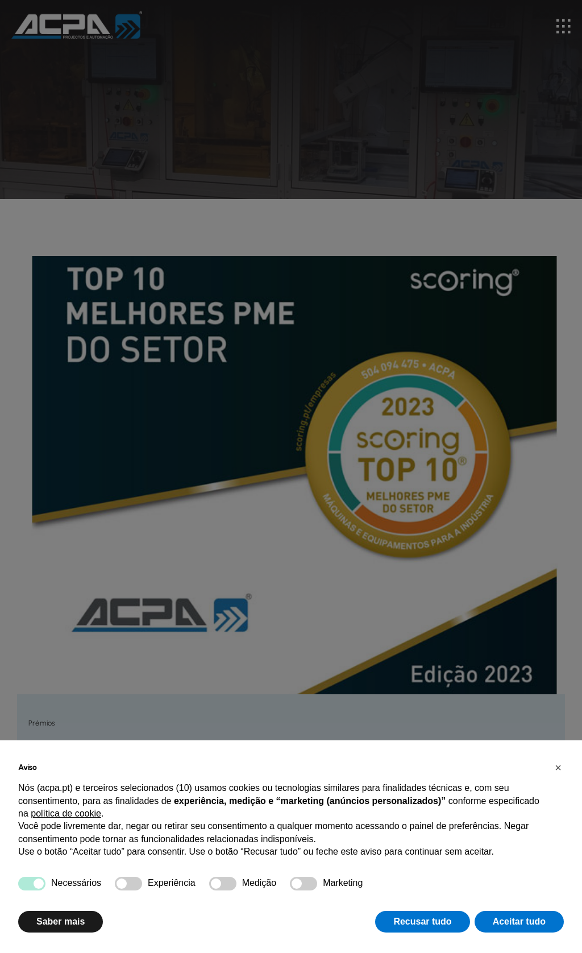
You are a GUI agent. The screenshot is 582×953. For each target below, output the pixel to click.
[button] (558, 768)
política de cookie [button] (66, 813)
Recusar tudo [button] (422, 921)
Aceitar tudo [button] (519, 921)
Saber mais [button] (60, 921)
